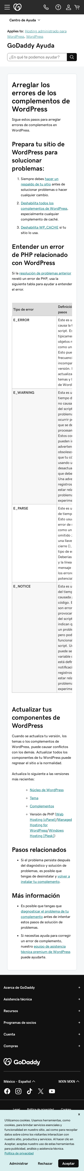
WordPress (34, 36)
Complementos (42, 806)
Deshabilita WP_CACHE (39, 227)
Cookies (66, 1109)
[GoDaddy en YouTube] (52, 1093)
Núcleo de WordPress (47, 790)
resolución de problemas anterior (45, 273)
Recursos (11, 1011)
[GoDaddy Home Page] (22, 1062)
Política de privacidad (40, 1109)
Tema (34, 798)
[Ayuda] (57, 7)
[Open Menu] (5, 7)
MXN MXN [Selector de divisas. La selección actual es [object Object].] (69, 1081)
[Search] (72, 57)
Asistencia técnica (18, 999)
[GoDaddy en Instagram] (18, 1093)
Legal (16, 1109)
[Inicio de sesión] (68, 7)
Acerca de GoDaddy (19, 987)
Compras (11, 1046)
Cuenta (9, 1034)
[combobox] (37, 57)
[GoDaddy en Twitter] (40, 1093)
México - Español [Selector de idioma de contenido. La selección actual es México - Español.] (20, 1081)
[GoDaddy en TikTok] (29, 1093)
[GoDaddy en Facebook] (7, 1093)
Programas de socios (20, 1022)
